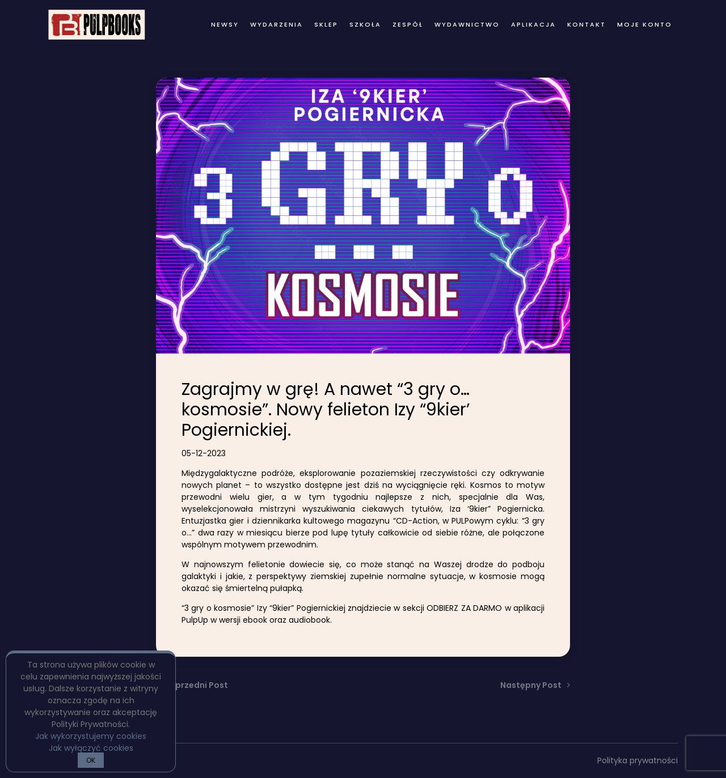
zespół (407, 24)
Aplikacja (533, 24)
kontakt (586, 24)
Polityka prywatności (637, 760)
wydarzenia (276, 24)
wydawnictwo (467, 24)
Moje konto (644, 24)
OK (90, 760)
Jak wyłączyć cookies (91, 748)
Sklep (326, 24)
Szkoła (365, 24)
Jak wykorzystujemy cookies (90, 736)
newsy (225, 24)
